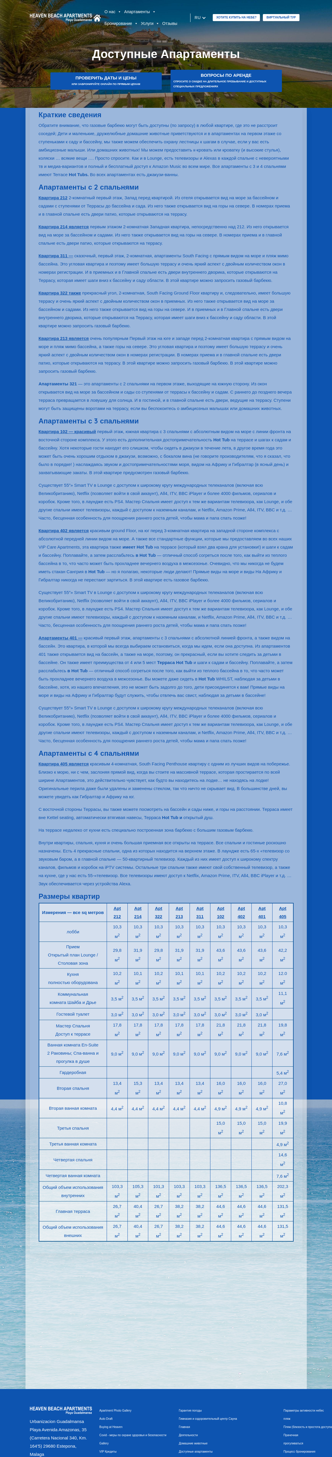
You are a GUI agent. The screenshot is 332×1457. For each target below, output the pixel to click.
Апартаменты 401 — (61, 637)
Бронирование (121, 23)
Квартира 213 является (64, 338)
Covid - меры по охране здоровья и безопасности (132, 1435)
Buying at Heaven (110, 1427)
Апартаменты (140, 12)
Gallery (104, 1443)
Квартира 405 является (64, 763)
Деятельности (188, 1435)
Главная (184, 1427)
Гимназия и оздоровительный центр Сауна (208, 1418)
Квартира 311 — (56, 255)
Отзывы (169, 23)
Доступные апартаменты (195, 1451)
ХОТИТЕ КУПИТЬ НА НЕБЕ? (236, 17)
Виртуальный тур (281, 17)
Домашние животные (193, 1443)
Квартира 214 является (64, 226)
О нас (113, 12)
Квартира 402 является (64, 530)
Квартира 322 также (60, 292)
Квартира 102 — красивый (67, 431)
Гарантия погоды (190, 1410)
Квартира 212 (53, 197)
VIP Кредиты (108, 1451)
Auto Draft (106, 1418)
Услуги (150, 23)
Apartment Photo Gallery (115, 1410)
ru (198, 17)
